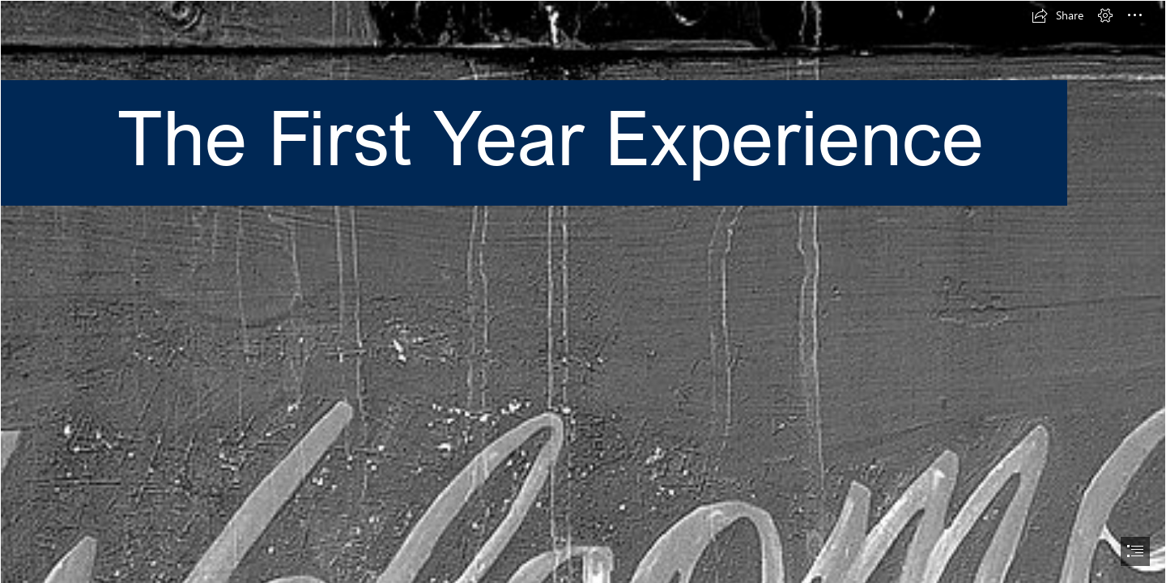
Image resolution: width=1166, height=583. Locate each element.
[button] (1057, 15)
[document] (583, 291)
